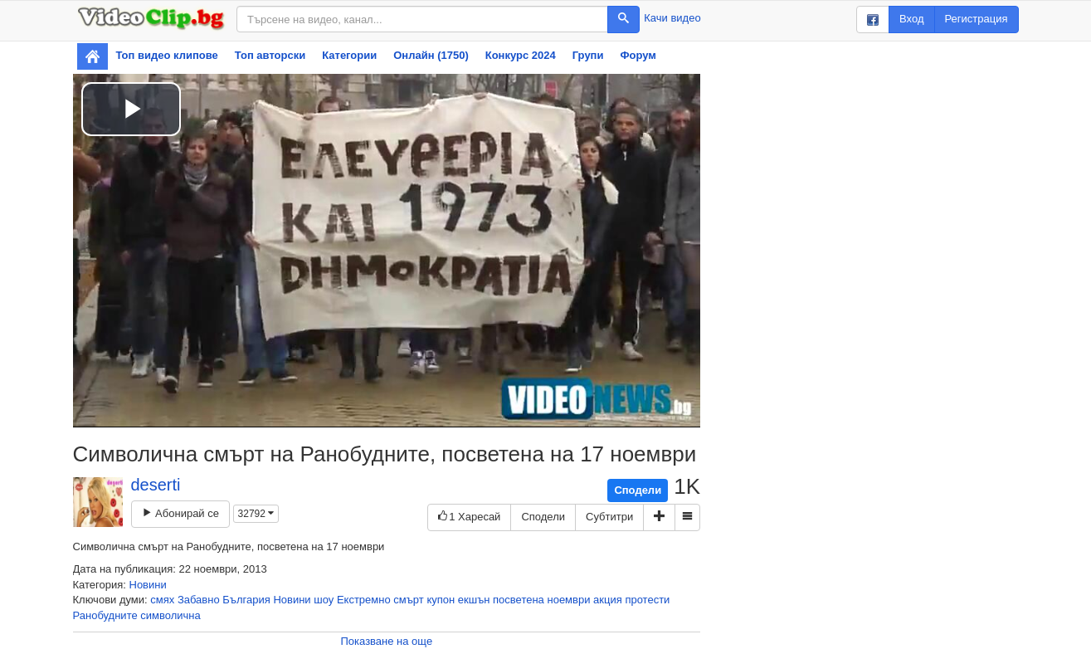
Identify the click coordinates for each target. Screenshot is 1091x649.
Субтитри (609, 516)
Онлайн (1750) (431, 55)
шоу (324, 599)
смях (162, 599)
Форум (637, 55)
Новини (148, 584)
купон (440, 599)
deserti (156, 485)
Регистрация (976, 18)
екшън (474, 599)
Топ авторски (270, 55)
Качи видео (672, 18)
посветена (518, 599)
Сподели (637, 490)
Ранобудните (105, 615)
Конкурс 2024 (520, 55)
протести (647, 599)
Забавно (199, 599)
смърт (408, 599)
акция (607, 599)
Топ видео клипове (167, 55)
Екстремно (364, 599)
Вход (911, 18)
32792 (256, 514)
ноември (568, 599)
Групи (588, 55)
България (246, 599)
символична (170, 615)
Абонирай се (180, 513)
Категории (349, 55)
